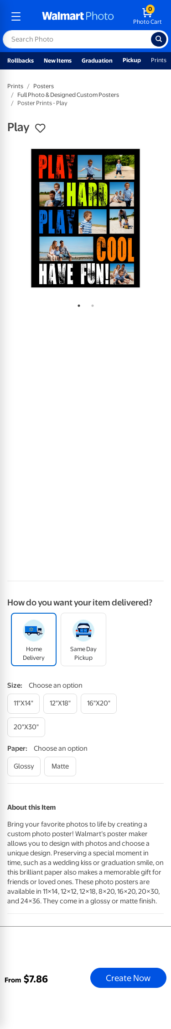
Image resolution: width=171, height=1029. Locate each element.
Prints (158, 60)
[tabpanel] (85, 218)
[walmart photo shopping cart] (147, 16)
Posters (43, 86)
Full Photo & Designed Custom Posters (68, 94)
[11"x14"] (23, 703)
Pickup (132, 60)
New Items (58, 60)
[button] (40, 128)
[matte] (60, 766)
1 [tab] (77, 303)
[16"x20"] (99, 703)
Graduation (97, 60)
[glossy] (24, 766)
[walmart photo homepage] (78, 16)
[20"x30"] (26, 727)
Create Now (128, 978)
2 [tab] (90, 303)
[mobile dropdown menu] (16, 16)
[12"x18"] (60, 703)
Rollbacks (20, 60)
